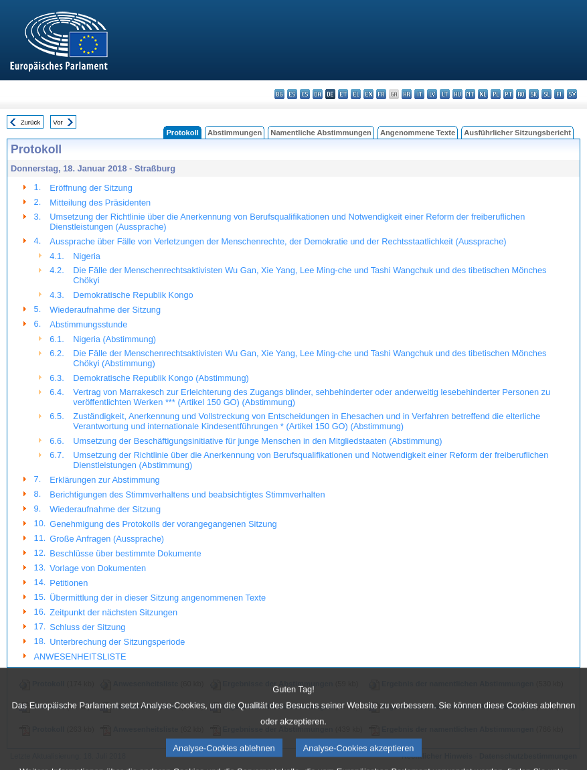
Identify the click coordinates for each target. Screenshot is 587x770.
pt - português (508, 94)
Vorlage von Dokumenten (98, 568)
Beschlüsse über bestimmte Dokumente (125, 553)
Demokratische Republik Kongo (133, 295)
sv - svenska (572, 94)
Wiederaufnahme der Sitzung (105, 310)
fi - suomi (559, 94)
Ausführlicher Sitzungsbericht (517, 133)
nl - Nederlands (483, 94)
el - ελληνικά (356, 94)
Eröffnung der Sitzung (91, 188)
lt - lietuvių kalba (445, 94)
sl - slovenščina (546, 94)
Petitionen (69, 583)
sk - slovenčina (534, 94)
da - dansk (318, 94)
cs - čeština (305, 94)
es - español (292, 94)
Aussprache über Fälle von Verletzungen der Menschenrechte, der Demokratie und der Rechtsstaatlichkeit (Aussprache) (278, 241)
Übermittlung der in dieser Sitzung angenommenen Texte (158, 598)
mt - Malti (470, 94)
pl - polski (496, 94)
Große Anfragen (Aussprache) (107, 539)
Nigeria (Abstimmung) (114, 339)
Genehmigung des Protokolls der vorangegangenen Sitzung (163, 524)
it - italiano (419, 94)
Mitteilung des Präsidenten (100, 203)
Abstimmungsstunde (88, 324)
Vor (57, 122)
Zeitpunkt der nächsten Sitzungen (113, 612)
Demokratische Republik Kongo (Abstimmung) (160, 378)
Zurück (30, 122)
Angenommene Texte (417, 133)
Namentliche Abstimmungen (320, 133)
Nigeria (86, 256)
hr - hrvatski (407, 94)
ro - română (521, 94)
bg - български (279, 94)
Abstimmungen (234, 133)
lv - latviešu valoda (432, 94)
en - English (368, 94)
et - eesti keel (343, 94)
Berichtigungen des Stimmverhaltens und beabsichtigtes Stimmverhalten (187, 494)
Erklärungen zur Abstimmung (104, 480)
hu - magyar (457, 94)
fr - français (381, 94)
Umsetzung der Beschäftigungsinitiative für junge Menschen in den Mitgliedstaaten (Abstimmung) (257, 441)
